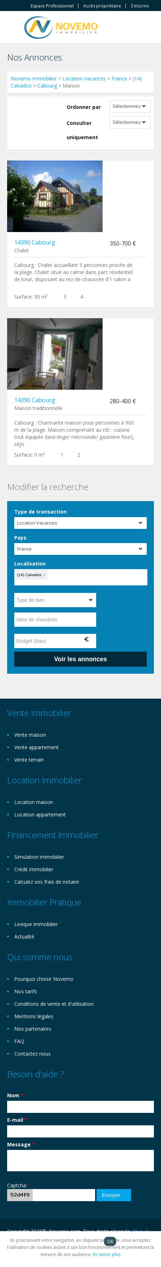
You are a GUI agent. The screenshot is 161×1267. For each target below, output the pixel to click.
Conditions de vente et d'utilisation (54, 1003)
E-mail (17, 1119)
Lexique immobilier (36, 924)
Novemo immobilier (34, 78)
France (119, 78)
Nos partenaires (32, 1028)
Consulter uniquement (82, 130)
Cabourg (47, 85)
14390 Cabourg (34, 242)
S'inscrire (140, 6)
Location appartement (40, 814)
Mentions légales (33, 1016)
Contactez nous (32, 1053)
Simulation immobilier (39, 856)
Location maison (33, 802)
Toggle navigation (13, 28)
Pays (20, 537)
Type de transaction (40, 511)
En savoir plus (106, 1254)
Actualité (24, 936)
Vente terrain (29, 759)
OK (110, 1241)
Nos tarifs (25, 991)
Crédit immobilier (33, 869)
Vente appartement (36, 747)
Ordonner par (84, 107)
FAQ (19, 1041)
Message (21, 1144)
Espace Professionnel (52, 6)
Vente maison (30, 734)
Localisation (30, 563)
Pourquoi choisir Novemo (43, 979)
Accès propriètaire (102, 6)
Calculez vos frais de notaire (46, 881)
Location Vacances (84, 78)
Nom (15, 1095)
